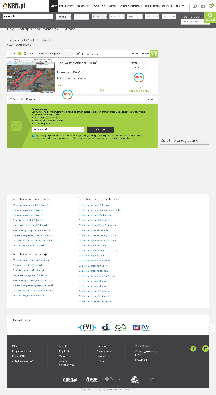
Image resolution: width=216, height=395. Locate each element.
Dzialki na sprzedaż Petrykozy (94, 296)
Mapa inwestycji (83, 5)
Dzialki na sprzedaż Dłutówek (94, 280)
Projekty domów (152, 5)
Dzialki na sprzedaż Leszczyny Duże (97, 235)
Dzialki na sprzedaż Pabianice (94, 204)
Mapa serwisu (104, 351)
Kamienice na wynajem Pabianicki (30, 275)
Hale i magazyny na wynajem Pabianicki (33, 285)
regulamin (36, 138)
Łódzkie (34, 39)
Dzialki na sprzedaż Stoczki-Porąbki (97, 275)
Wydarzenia (65, 356)
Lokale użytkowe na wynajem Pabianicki (33, 290)
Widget (101, 361)
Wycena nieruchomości (131, 5)
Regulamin (64, 351)
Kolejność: (55, 53)
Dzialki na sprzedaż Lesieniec (94, 230)
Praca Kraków (142, 346)
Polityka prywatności (23, 361)
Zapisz (100, 129)
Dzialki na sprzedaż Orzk (91, 255)
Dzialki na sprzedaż (17, 39)
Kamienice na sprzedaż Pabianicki (30, 225)
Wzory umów (104, 356)
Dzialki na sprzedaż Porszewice (95, 301)
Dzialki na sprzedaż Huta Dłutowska (97, 225)
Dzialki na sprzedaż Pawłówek (94, 260)
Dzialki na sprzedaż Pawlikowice (95, 291)
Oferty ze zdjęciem (89, 54)
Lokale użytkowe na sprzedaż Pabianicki (33, 240)
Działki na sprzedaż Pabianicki (28, 220)
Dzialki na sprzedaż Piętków (93, 265)
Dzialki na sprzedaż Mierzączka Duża (98, 250)
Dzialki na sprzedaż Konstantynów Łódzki (100, 209)
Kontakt (63, 346)
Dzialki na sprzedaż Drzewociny (95, 220)
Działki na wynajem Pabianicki (28, 270)
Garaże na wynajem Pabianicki (29, 295)
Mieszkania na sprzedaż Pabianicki (31, 204)
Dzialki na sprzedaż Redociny (94, 270)
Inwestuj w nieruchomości (105, 5)
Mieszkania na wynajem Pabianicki (31, 259)
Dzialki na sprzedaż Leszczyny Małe (97, 240)
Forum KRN (18, 356)
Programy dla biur (22, 351)
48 (27, 99)
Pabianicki (46, 39)
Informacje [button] (168, 5)
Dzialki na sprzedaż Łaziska (93, 245)
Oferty (53, 5)
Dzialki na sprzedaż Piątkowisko (95, 215)
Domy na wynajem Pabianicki (28, 265)
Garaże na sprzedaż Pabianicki (29, 245)
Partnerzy (102, 346)
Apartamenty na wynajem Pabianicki (31, 280)
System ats (141, 359)
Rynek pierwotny (66, 5)
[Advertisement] (184, 87)
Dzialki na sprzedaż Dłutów (93, 286)
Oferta (15, 346)
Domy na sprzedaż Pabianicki (28, 209)
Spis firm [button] (181, 5)
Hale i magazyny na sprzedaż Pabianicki (33, 235)
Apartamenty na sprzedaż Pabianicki (32, 230)
